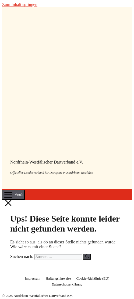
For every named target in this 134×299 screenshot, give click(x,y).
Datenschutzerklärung (67, 284)
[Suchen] (87, 257)
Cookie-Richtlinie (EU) (92, 278)
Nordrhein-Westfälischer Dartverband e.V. (46, 162)
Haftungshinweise (58, 278)
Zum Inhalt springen (19, 4)
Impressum (32, 278)
